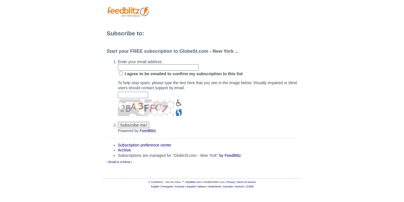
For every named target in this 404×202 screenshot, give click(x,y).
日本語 (250, 186)
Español (191, 186)
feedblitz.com (193, 182)
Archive (124, 150)
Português (167, 186)
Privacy (231, 182)
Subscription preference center (144, 145)
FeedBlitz (148, 130)
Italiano (202, 186)
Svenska (228, 186)
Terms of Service (246, 182)
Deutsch (239, 186)
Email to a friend (119, 162)
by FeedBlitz (230, 155)
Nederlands (214, 186)
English (155, 186)
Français (180, 186)
